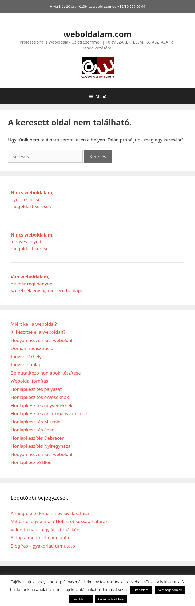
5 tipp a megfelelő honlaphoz (42, 537)
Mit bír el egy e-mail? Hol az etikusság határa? (59, 521)
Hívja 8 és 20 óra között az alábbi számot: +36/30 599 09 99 (97, 6)
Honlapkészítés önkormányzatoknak (49, 413)
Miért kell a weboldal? (34, 324)
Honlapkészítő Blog (31, 462)
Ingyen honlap (26, 364)
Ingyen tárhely (26, 356)
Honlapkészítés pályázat (36, 389)
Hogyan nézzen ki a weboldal (41, 340)
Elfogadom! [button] (141, 590)
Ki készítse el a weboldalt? (38, 332)
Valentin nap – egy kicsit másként (46, 529)
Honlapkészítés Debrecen (38, 438)
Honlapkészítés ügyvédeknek (41, 405)
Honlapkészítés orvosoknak (40, 397)
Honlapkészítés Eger (32, 430)
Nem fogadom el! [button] (170, 590)
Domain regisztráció (32, 348)
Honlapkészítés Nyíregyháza (40, 446)
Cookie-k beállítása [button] (111, 599)
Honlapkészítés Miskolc (35, 422)
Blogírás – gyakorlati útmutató (43, 546)
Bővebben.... (80, 599)
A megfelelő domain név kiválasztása (50, 513)
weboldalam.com (97, 34)
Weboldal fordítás (29, 381)
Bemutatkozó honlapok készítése (46, 373)
